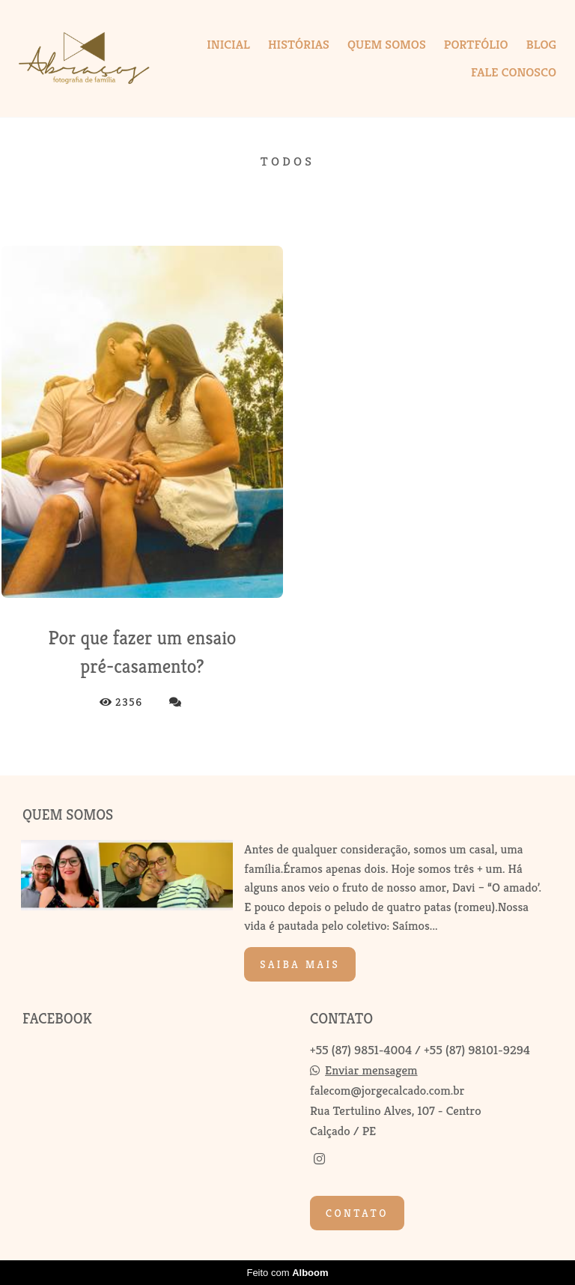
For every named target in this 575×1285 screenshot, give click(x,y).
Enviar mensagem (371, 1070)
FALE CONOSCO (513, 72)
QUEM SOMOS (386, 44)
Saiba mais (300, 964)
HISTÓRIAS (298, 44)
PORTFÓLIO (476, 44)
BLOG (541, 44)
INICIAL (228, 44)
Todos (287, 161)
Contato (357, 1213)
